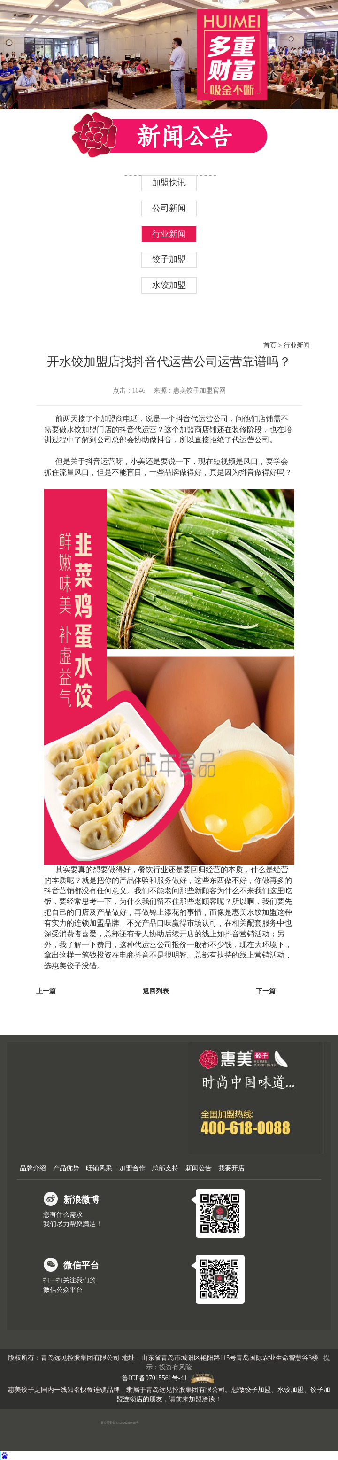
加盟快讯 (169, 182)
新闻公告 (198, 1168)
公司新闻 (169, 208)
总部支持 (165, 1168)
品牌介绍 (33, 1168)
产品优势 (66, 1168)
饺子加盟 (169, 259)
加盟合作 (132, 1168)
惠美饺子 (67, 966)
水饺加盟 (169, 285)
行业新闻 (169, 234)
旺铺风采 (99, 1168)
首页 (270, 345)
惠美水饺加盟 (254, 912)
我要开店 (231, 1168)
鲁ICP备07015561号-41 (154, 1378)
